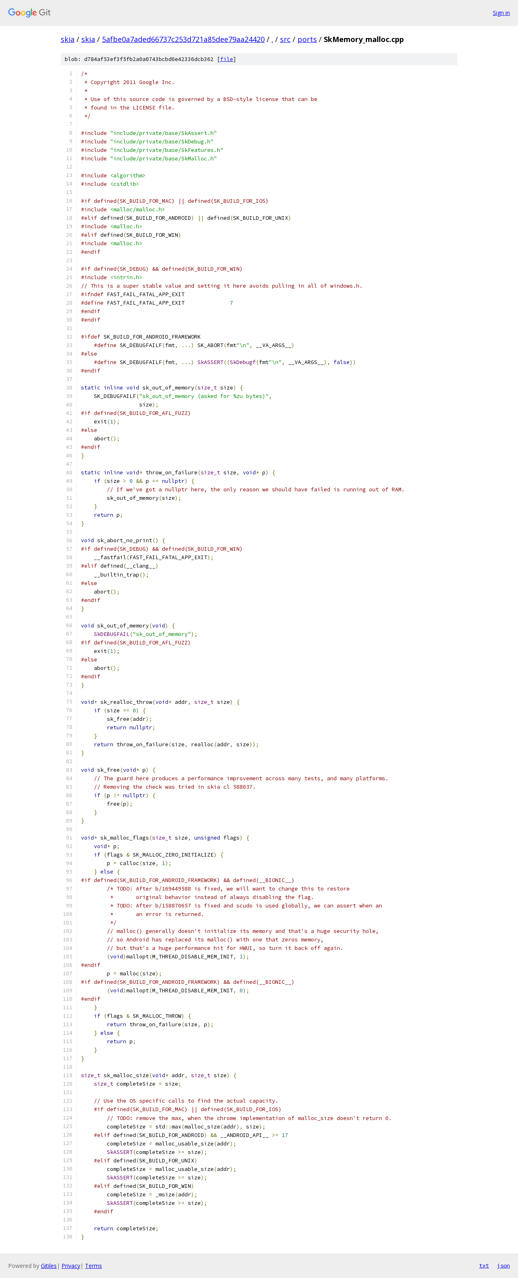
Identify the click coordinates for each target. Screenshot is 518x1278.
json (503, 1265)
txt (484, 1265)
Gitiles (49, 1266)
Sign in (501, 13)
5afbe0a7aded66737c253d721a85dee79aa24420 (183, 39)
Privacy (71, 1266)
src (285, 39)
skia (67, 39)
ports (307, 39)
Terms (93, 1266)
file (226, 59)
